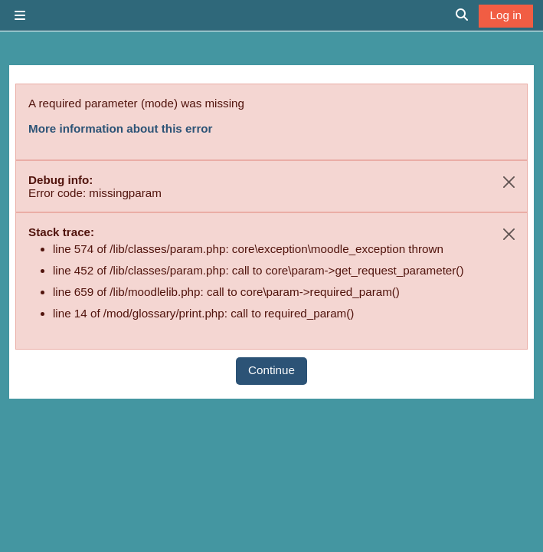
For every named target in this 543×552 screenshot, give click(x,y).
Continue (271, 369)
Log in (506, 14)
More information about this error (120, 128)
